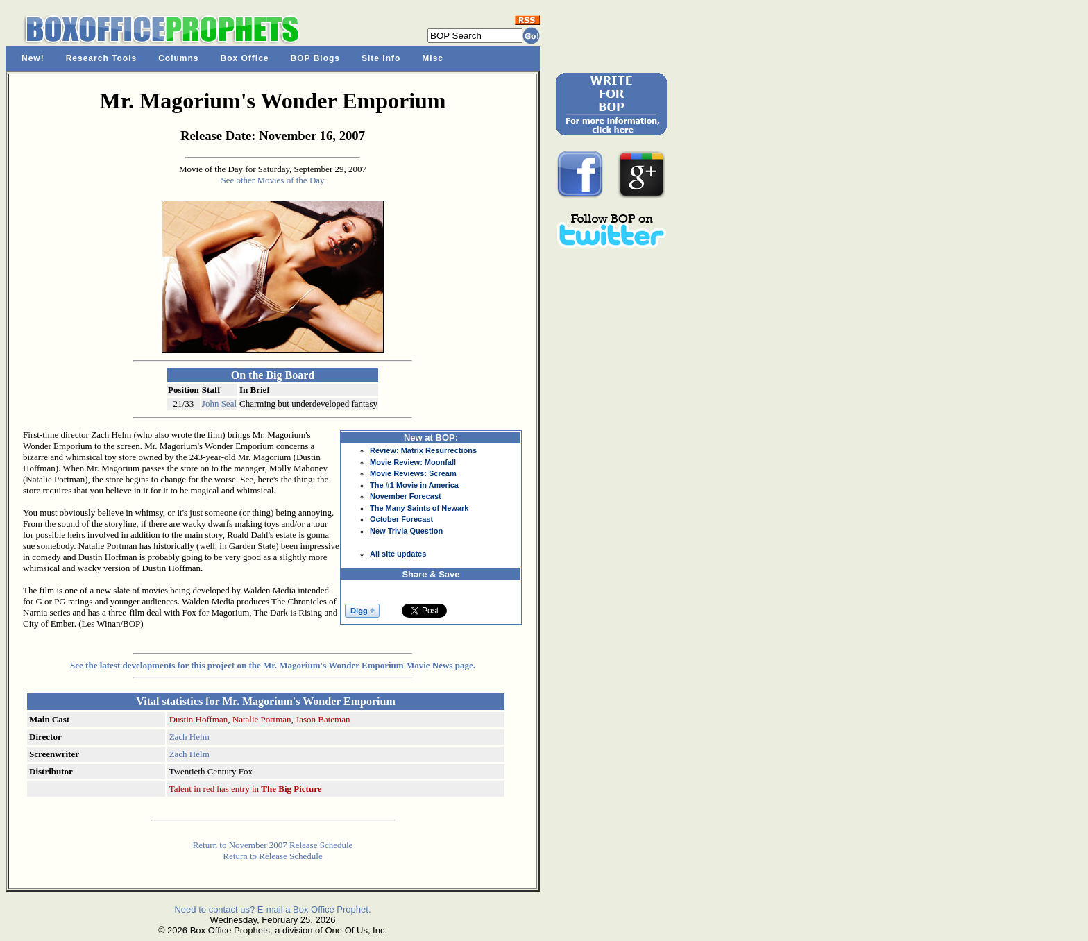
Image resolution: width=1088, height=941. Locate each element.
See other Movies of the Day (272, 180)
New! (33, 58)
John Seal (219, 403)
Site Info (381, 58)
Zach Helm (189, 736)
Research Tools (101, 58)
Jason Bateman (323, 719)
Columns (178, 58)
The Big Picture (291, 788)
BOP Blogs (315, 58)
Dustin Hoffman (198, 719)
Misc (432, 58)
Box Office (245, 58)
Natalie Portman (261, 719)
